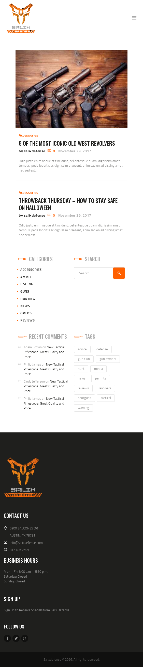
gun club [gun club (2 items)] (84, 358)
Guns (24, 291)
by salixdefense (32, 150)
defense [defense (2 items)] (102, 349)
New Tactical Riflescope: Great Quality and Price (44, 352)
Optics (26, 313)
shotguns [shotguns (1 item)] (84, 397)
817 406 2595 (19, 549)
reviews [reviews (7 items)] (83, 388)
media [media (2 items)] (98, 368)
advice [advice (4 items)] (82, 349)
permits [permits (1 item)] (100, 378)
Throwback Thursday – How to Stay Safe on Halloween (68, 204)
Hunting (27, 298)
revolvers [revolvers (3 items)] (104, 388)
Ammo (25, 277)
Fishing (26, 284)
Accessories (28, 135)
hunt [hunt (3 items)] (81, 368)
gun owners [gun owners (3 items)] (107, 358)
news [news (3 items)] (81, 378)
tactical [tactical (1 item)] (106, 397)
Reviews (27, 320)
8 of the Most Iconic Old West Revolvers (67, 143)
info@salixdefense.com (26, 542)
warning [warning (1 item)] (83, 407)
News (25, 305)
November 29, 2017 (74, 150)
